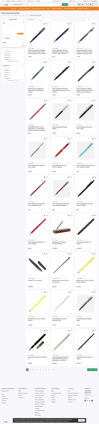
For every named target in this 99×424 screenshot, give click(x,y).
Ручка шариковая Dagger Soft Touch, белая (36, 166)
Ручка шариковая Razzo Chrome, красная (59, 166)
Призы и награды (57, 8)
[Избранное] (86, 4)
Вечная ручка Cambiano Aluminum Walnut (59, 242)
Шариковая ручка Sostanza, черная (84, 357)
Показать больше (92, 369)
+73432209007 (83, 1)
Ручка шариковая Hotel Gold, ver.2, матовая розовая (36, 204)
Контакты (38, 1)
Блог (24, 1)
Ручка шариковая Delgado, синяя (84, 319)
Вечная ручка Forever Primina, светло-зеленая (85, 281)
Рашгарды (37, 408)
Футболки (4, 402)
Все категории (18, 4)
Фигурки (53, 401)
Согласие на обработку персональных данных (32, 421)
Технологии (19, 1)
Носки (3, 394)
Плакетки (53, 395)
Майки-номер (38, 415)
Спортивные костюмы (40, 410)
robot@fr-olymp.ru (68, 1)
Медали (53, 397)
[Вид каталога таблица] (95, 19)
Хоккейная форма (39, 406)
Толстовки (4, 400)
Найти (64, 4)
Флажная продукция (22, 393)
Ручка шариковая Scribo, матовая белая (59, 319)
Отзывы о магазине (31, 1)
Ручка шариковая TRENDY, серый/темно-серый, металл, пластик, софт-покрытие (85, 90)
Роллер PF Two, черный (35, 280)
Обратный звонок (88, 393)
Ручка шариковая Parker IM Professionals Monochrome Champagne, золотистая (60, 358)
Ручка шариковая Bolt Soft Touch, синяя (84, 127)
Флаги (48, 8)
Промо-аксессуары (70, 8)
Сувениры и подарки (83, 8)
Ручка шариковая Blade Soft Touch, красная (36, 242)
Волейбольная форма (39, 404)
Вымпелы (20, 395)
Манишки (37, 412)
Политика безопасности (73, 393)
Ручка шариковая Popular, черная (59, 127)
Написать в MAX (56, 1)
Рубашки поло (5, 398)
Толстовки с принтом (39, 395)
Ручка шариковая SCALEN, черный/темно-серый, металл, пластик (61, 90)
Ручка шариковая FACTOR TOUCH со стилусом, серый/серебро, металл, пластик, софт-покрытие (84, 52)
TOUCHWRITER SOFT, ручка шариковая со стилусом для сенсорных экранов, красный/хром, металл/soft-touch (37, 128)
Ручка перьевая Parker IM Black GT (37, 357)
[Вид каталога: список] (92, 19)
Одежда (14, 8)
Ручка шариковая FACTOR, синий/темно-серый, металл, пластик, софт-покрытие (60, 52)
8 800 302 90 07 (88, 392)
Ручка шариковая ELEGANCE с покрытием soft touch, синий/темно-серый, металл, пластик (37, 52)
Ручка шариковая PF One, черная (83, 242)
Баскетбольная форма (40, 401)
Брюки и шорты (5, 391)
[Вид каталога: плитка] (88, 19)
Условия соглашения (72, 395)
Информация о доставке (10, 1)
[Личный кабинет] (79, 4)
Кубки (52, 391)
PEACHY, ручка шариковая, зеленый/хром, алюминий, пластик (36, 90)
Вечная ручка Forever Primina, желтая (36, 319)
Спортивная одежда (24, 8)
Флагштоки (20, 397)
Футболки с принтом (39, 393)
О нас (3, 1)
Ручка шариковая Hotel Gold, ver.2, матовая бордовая (60, 204)
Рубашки (4, 396)
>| (54, 369)
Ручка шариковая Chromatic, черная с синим (84, 204)
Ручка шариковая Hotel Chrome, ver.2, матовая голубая (85, 166)
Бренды (69, 397)
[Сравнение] (83, 4)
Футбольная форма (39, 399)
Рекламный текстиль (38, 8)
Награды (53, 399)
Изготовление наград (56, 393)
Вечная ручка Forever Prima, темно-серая (60, 281)
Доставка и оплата (72, 399)
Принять (81, 420)
